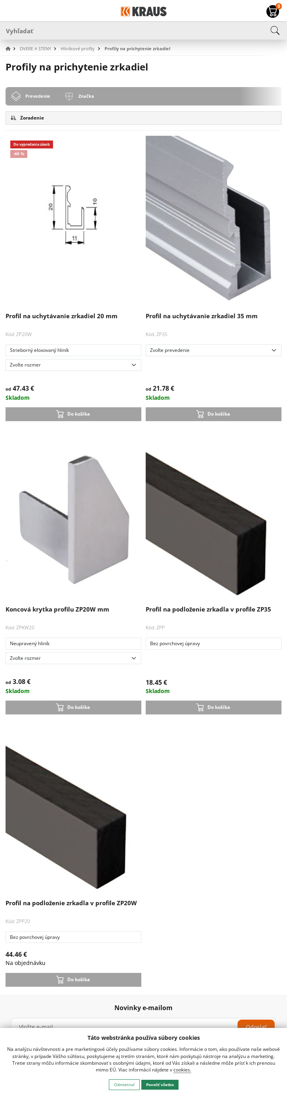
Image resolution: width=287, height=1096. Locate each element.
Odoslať (256, 1027)
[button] (12, 48)
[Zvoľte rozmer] (74, 365)
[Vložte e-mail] (143, 1027)
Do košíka (78, 413)
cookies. (182, 1070)
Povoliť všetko (160, 1084)
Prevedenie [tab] (37, 96)
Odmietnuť (124, 1084)
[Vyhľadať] (143, 30)
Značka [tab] (86, 96)
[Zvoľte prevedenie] (214, 350)
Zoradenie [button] (27, 117)
